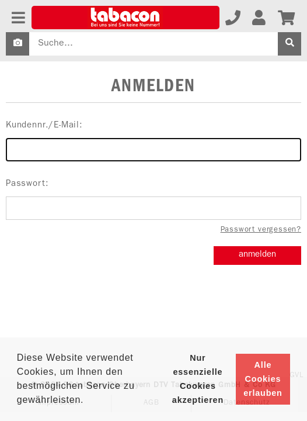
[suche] (289, 44)
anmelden (257, 255)
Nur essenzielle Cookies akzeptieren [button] (198, 379)
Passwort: (153, 200)
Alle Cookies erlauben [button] (262, 379)
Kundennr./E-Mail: (153, 141)
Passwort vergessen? (261, 230)
